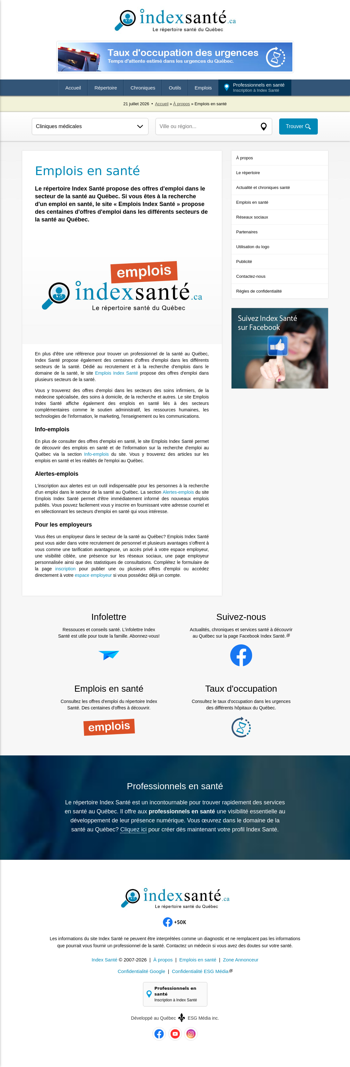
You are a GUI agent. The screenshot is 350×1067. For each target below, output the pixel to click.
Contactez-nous (251, 276)
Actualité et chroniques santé (263, 187)
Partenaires (247, 231)
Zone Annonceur (240, 959)
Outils (175, 87)
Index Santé (104, 959)
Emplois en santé (252, 202)
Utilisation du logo (253, 246)
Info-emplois (96, 454)
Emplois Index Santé (116, 373)
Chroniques (142, 87)
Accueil (73, 87)
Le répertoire (248, 172)
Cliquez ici (133, 829)
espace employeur (93, 575)
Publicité (244, 261)
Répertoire (105, 87)
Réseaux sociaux (252, 217)
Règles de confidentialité (259, 291)
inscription (65, 568)
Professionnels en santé (259, 87)
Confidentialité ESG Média (200, 971)
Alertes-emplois (178, 492)
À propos (181, 103)
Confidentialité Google (141, 971)
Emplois (203, 87)
